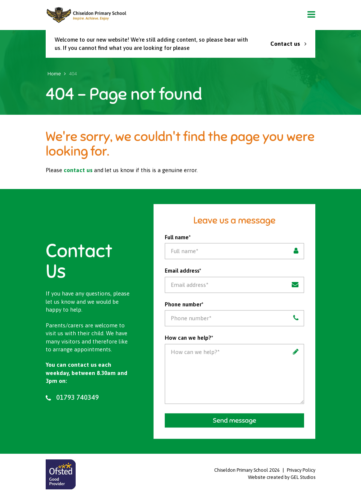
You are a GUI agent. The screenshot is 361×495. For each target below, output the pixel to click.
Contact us (288, 43)
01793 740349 (72, 397)
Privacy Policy (301, 470)
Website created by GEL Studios (281, 477)
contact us (78, 170)
